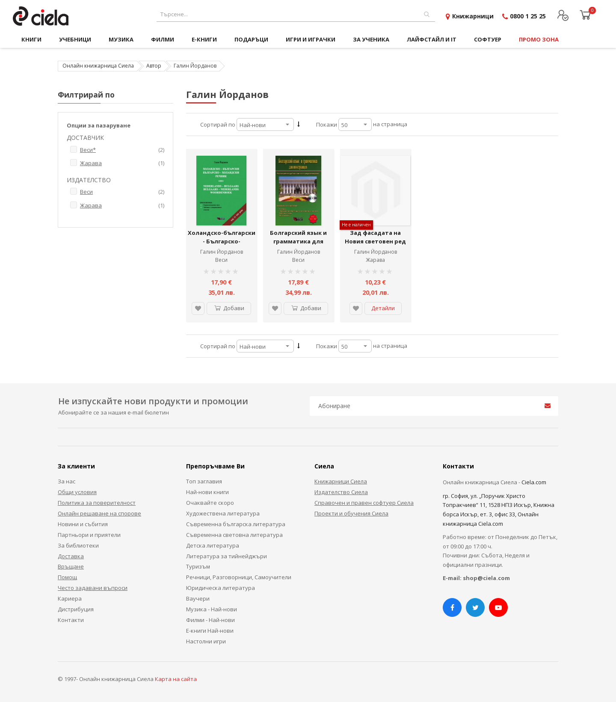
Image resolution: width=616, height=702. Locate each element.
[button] (198, 308)
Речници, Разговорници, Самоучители (238, 577)
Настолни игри (206, 641)
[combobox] (296, 14)
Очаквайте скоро (210, 503)
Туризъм (198, 566)
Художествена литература (223, 513)
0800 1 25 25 (528, 16)
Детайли (383, 308)
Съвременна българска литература (235, 524)
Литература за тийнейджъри (226, 556)
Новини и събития (83, 524)
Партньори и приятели (89, 535)
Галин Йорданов (221, 251)
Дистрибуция (76, 609)
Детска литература (212, 545)
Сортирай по (217, 124)
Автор (153, 65)
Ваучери (198, 598)
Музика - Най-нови (211, 609)
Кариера (70, 598)
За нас (66, 481)
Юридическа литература (220, 588)
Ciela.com (533, 482)
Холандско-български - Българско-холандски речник (221, 241)
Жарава (375, 260)
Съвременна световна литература (234, 535)
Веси (221, 260)
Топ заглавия (204, 481)
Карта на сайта (176, 679)
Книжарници (473, 16)
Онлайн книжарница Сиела (98, 65)
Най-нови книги (207, 492)
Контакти (71, 620)
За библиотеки (78, 545)
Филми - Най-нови (210, 620)
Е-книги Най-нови (210, 630)
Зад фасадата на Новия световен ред (375, 237)
